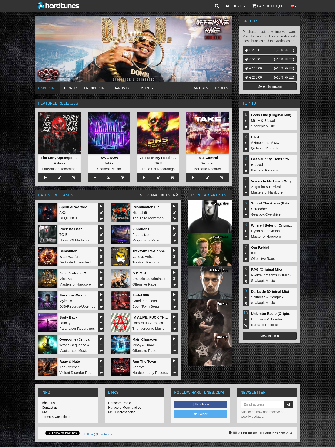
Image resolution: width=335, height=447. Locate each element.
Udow (150, 345)
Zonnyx (138, 367)
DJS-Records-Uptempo (77, 306)
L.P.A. (256, 137)
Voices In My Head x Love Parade (166, 158)
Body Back (68, 317)
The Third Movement (148, 218)
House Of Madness (74, 240)
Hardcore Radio (119, 403)
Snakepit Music (109, 169)
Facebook (200, 404)
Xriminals (158, 279)
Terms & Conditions (56, 417)
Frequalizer (141, 235)
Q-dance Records (264, 148)
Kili (253, 253)
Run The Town (144, 361)
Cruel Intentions (144, 301)
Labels (222, 88)
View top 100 (269, 336)
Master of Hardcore (266, 236)
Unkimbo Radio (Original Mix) (275, 314)
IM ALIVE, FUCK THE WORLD (156, 317)
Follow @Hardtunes (98, 434)
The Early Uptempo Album (62, 158)
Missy (136, 345)
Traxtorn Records (145, 262)
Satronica (155, 323)
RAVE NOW (108, 158)
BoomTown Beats (146, 306)
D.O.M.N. (139, 273)
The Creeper (69, 367)
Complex (276, 297)
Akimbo (257, 143)
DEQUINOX (68, 218)
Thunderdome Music (148, 328)
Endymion (272, 231)
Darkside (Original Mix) (270, 291)
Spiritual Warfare (73, 207)
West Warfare (69, 257)
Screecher (259, 209)
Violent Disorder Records (78, 373)
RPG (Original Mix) (266, 269)
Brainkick (139, 279)
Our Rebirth (260, 247)
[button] (216, 6)
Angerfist (258, 187)
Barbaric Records (207, 169)
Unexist (138, 323)
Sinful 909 (140, 295)
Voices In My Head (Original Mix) (278, 181)
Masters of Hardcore (75, 284)
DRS (158, 163)
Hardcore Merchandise (124, 407)
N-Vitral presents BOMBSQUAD (276, 275)
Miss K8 (65, 279)
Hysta (255, 231)
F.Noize (59, 163)
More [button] (147, 88)
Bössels (270, 120)
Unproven (258, 319)
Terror (70, 88)
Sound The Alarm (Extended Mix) (278, 203)
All (159, 195)
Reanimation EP (145, 207)
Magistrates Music (146, 240)
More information (269, 86)
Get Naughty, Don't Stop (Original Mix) (282, 159)
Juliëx (108, 163)
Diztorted (207, 163)
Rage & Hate (69, 361)
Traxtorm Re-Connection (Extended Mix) (165, 251)
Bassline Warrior (73, 295)
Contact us (49, 407)
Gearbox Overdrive (266, 214)
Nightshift (139, 212)
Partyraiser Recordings (59, 169)
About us (48, 403)
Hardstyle (124, 88)
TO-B (63, 235)
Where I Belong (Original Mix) (275, 225)
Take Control (207, 158)
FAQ (45, 412)
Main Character (144, 339)
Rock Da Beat (70, 229)
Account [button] (235, 5)
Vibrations (140, 229)
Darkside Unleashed (75, 262)
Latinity (64, 323)
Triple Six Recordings (158, 169)
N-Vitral (275, 187)
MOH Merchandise (121, 412)
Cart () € (268, 5)
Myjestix (65, 301)
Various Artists (143, 257)
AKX (62, 212)
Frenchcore (95, 88)
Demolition (68, 251)
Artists (201, 88)
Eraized (257, 165)
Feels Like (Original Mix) (271, 115)
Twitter (201, 414)
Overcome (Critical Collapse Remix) (88, 339)
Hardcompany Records (150, 373)
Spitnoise (258, 297)
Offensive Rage (144, 284)
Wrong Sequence (72, 345)
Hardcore (47, 88)
